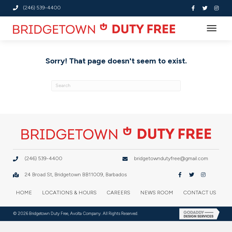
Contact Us (199, 192)
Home (24, 192)
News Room (156, 192)
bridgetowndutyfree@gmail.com (171, 158)
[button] (193, 8)
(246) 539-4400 (42, 8)
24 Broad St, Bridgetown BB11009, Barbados (76, 174)
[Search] (116, 85)
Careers (118, 192)
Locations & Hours (69, 192)
